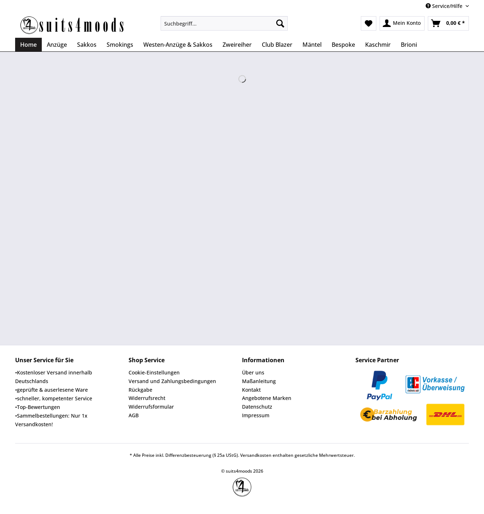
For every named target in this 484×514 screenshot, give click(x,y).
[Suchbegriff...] (224, 23)
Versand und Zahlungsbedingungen (172, 381)
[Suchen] (280, 23)
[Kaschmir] (378, 44)
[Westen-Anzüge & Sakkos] (178, 44)
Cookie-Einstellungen (154, 372)
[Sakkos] (87, 44)
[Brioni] (409, 44)
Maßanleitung (259, 381)
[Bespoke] (343, 44)
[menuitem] (224, 26)
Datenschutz (257, 406)
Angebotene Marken (266, 398)
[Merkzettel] (368, 23)
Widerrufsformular (151, 406)
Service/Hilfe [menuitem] (445, 6)
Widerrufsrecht (147, 398)
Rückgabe (140, 389)
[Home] (28, 44)
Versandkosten (256, 455)
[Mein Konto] (402, 23)
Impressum (255, 415)
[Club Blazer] (277, 44)
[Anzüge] (57, 44)
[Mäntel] (312, 44)
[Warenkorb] (448, 23)
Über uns (253, 372)
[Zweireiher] (237, 44)
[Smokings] (120, 44)
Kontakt (251, 389)
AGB (134, 415)
